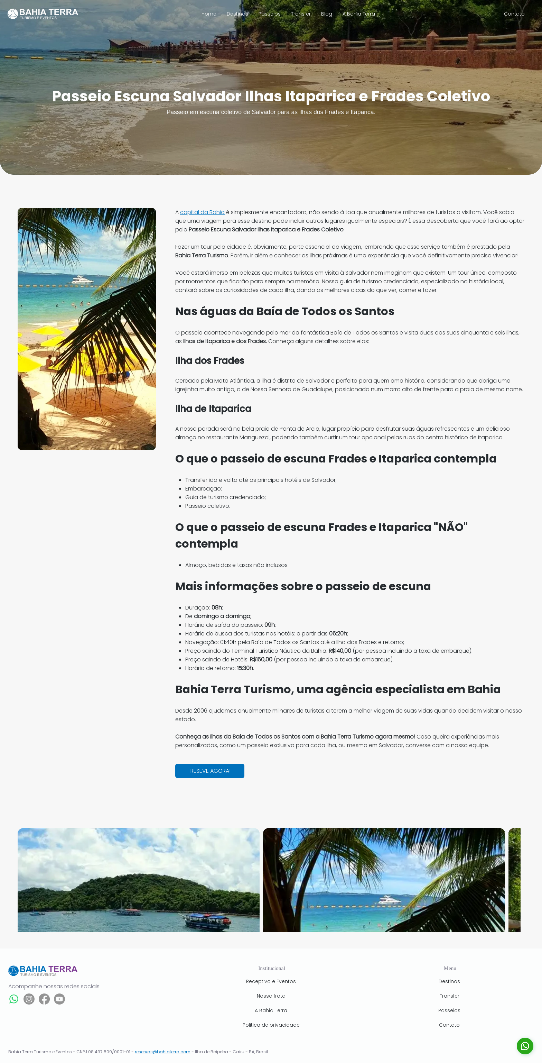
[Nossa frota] (272, 996)
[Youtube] (59, 999)
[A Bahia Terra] (272, 1010)
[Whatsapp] (13, 999)
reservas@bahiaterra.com (162, 1052)
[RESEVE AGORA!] (209, 771)
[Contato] (515, 14)
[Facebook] (44, 999)
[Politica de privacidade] (272, 1025)
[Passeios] (450, 1010)
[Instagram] (29, 999)
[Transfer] (450, 996)
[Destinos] (450, 981)
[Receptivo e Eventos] (272, 981)
